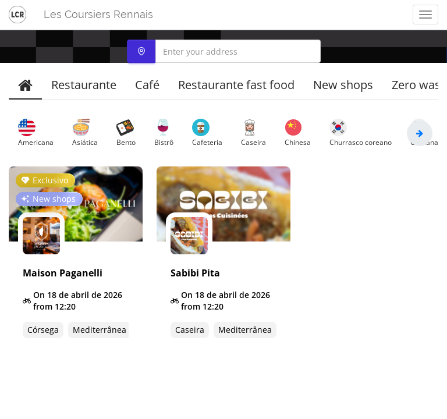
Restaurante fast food (236, 85)
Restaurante (83, 85)
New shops (343, 85)
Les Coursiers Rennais (98, 14)
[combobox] (224, 51)
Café (147, 85)
